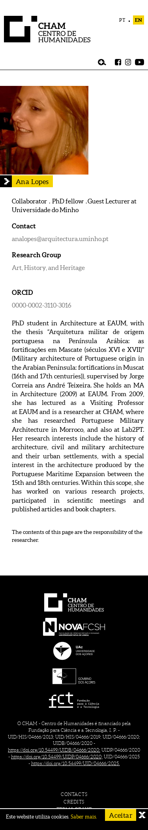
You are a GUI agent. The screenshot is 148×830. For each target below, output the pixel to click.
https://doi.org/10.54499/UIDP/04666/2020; (57, 756)
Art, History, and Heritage (48, 267)
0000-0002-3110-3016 (41, 305)
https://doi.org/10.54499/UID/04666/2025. (75, 763)
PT (122, 20)
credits (74, 801)
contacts (74, 794)
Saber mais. (84, 817)
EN (138, 20)
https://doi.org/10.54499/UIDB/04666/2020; (54, 749)
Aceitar (120, 815)
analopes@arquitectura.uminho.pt (60, 238)
